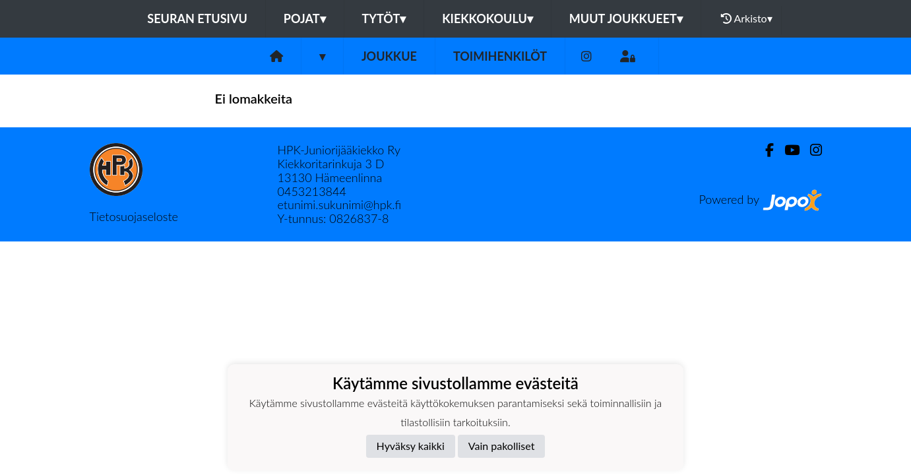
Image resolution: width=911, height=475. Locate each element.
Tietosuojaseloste (134, 216)
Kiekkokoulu (487, 18)
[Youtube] (787, 150)
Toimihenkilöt (500, 56)
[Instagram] (586, 56)
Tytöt (384, 18)
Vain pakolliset (501, 445)
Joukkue (389, 56)
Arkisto (746, 18)
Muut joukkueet (626, 18)
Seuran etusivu (197, 18)
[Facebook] (764, 150)
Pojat (305, 18)
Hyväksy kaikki (411, 445)
